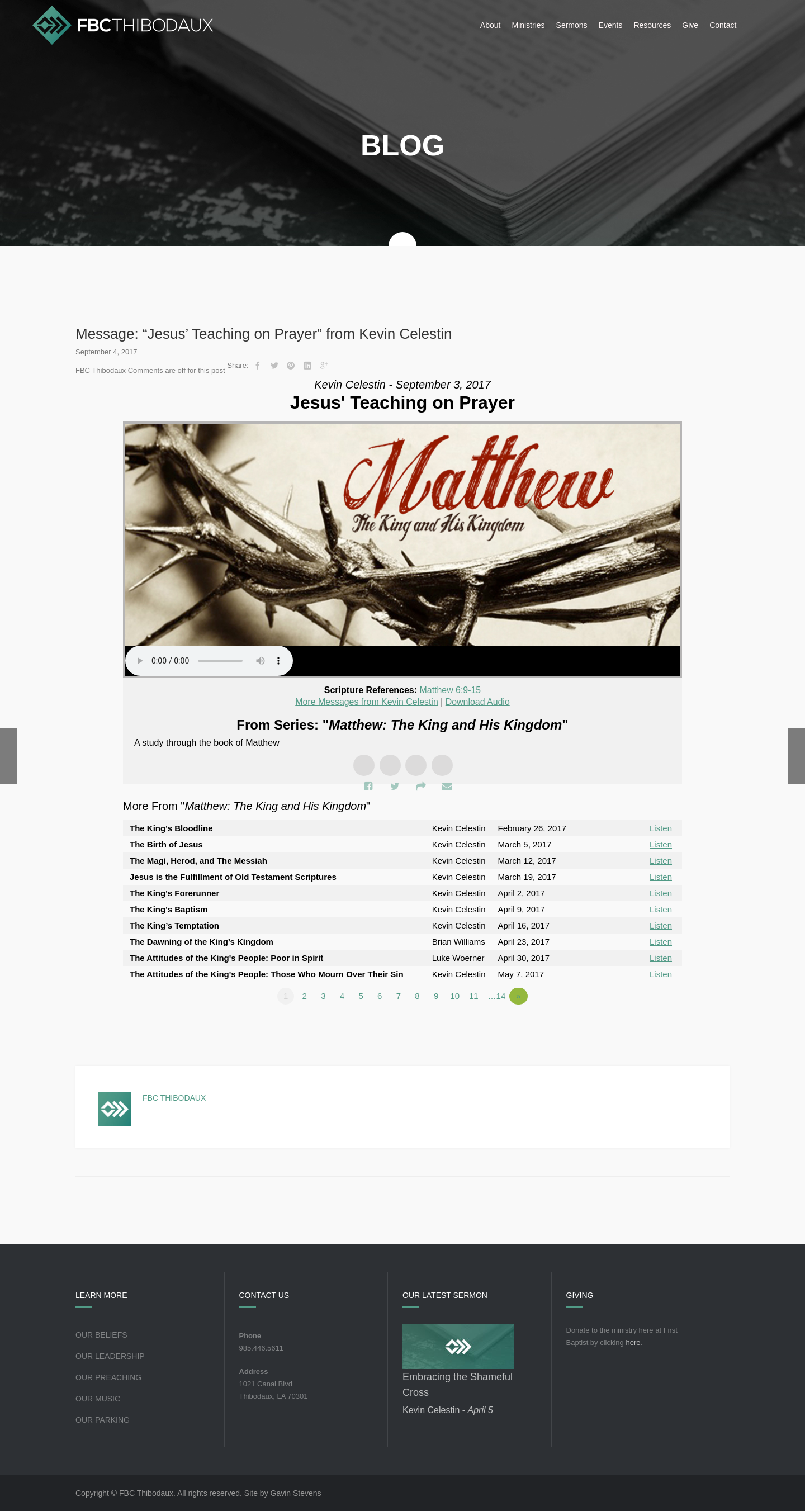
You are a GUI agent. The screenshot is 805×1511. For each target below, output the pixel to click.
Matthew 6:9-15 (450, 690)
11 (474, 996)
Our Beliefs (101, 1334)
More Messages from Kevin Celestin (366, 702)
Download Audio (478, 702)
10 (456, 996)
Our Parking (102, 1419)
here (633, 1342)
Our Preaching (108, 1377)
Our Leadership (110, 1356)
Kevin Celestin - (447, 1410)
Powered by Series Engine (640, 1027)
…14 (497, 996)
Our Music (97, 1398)
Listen (661, 828)
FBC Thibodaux (174, 1097)
